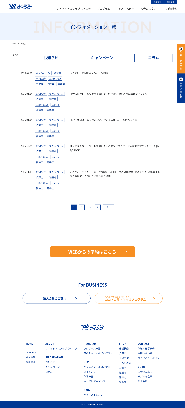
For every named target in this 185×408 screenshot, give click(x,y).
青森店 (122, 377)
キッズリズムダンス (94, 381)
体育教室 (88, 376)
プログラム (103, 9)
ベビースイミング (93, 394)
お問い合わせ (181, 90)
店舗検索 (171, 9)
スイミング (90, 371)
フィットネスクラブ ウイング (73, 9)
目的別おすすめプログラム (98, 353)
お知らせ (50, 57)
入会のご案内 (148, 9)
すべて (16, 55)
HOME (29, 343)
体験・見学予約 (181, 61)
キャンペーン (102, 57)
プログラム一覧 (92, 348)
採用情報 (170, 2)
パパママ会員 (145, 376)
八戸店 (122, 353)
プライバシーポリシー (150, 358)
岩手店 (122, 382)
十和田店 (124, 358)
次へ (108, 207)
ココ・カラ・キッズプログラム (133, 298)
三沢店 (122, 367)
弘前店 (122, 372)
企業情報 (157, 2)
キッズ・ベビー (125, 9)
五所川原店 (125, 363)
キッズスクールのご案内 (97, 367)
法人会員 (142, 381)
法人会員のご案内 (54, 298)
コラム (153, 57)
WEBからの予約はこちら (92, 252)
